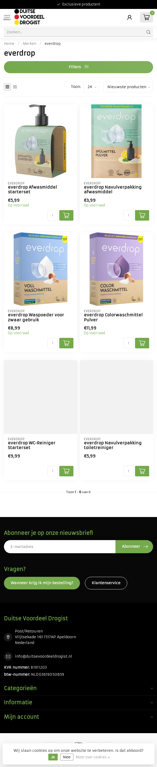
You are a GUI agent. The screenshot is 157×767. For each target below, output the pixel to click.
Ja (53, 757)
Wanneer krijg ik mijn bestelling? (42, 582)
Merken (29, 43)
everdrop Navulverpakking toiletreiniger (113, 445)
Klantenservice (106, 582)
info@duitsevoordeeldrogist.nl (43, 656)
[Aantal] (53, 215)
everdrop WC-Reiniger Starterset (31, 445)
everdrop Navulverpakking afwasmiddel (113, 189)
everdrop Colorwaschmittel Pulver (113, 317)
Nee (67, 757)
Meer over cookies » (93, 757)
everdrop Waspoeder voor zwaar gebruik (36, 317)
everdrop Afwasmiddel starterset (32, 189)
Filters (78, 67)
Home (9, 43)
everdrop (53, 43)
